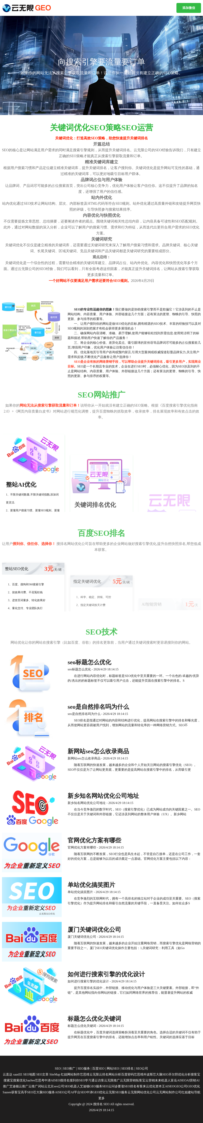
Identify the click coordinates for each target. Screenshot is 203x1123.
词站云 (42, 1086)
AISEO (169, 1086)
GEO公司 (180, 1086)
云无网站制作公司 (168, 1092)
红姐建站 (187, 1092)
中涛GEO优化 (96, 1092)
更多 (101, 1098)
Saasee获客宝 (12, 1092)
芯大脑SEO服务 (44, 1092)
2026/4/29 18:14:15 (101, 1110)
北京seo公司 (55, 1086)
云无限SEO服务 (116, 1092)
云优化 (150, 1086)
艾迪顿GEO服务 (91, 1086)
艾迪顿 (14, 1086)
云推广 (23, 1086)
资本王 (160, 1086)
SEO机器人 (72, 1086)
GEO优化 (193, 1086)
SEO (106, 1104)
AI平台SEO (78, 1092)
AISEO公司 (63, 1092)
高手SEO (27, 1092)
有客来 (141, 1086)
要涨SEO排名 (127, 1086)
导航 (197, 1092)
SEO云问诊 (110, 1086)
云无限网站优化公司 (141, 1092)
